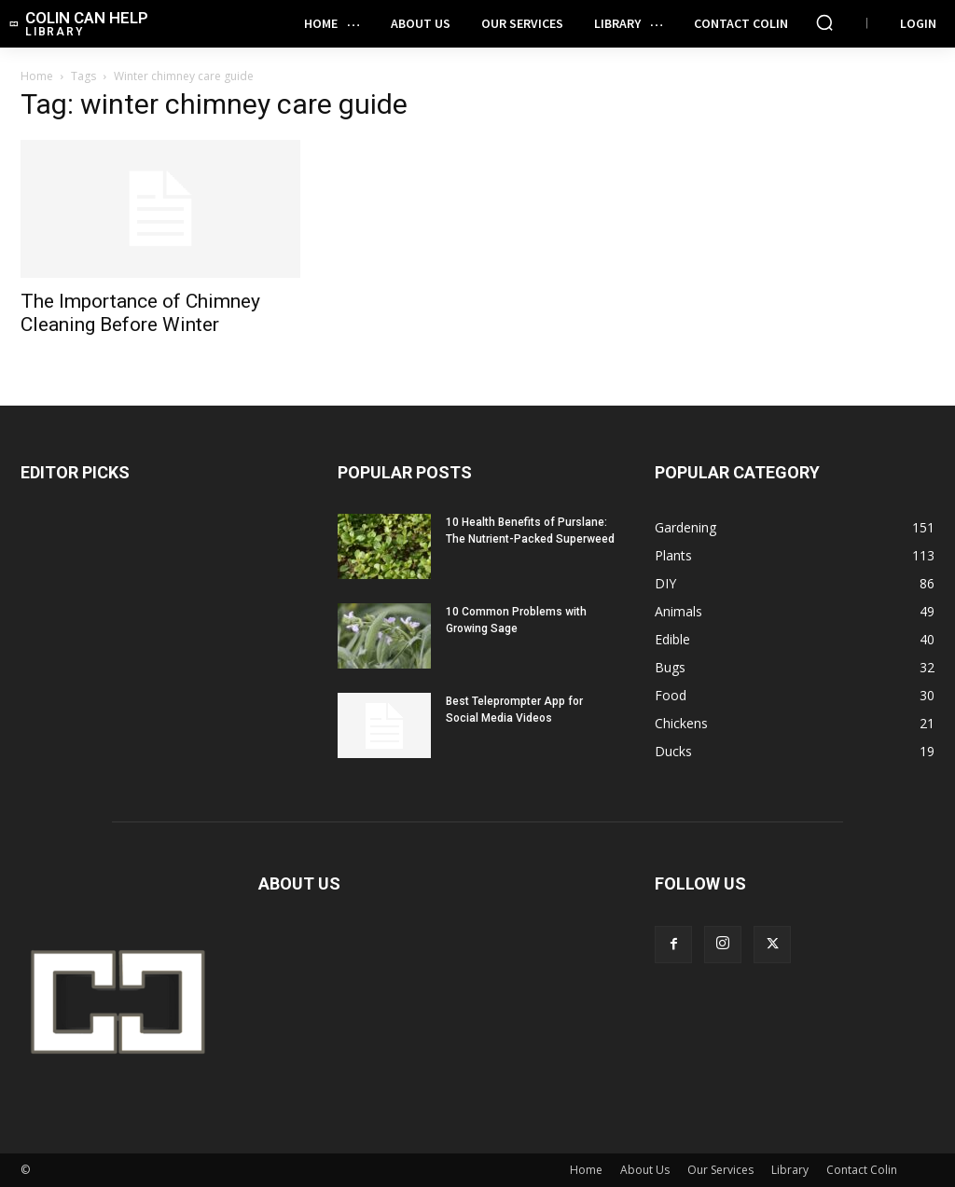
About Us (645, 1170)
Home (37, 76)
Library (790, 1170)
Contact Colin (861, 1170)
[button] (824, 22)
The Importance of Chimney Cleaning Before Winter (140, 313)
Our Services (720, 1170)
